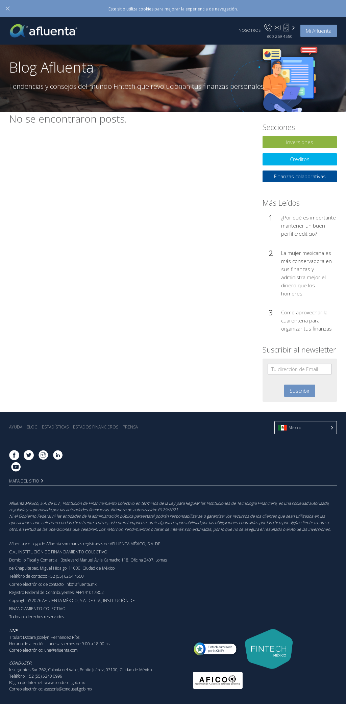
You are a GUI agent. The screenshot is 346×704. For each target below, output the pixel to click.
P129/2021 (168, 510)
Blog (32, 427)
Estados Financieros (95, 427)
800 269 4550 (280, 36)
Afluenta (48, 31)
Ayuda (15, 427)
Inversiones (299, 142)
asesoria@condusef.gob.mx (68, 689)
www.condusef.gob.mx (65, 682)
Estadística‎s (55, 427)
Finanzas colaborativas (300, 176)
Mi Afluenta (318, 30)
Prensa (130, 427)
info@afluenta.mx (81, 584)
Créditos (300, 159)
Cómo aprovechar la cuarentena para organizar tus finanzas (306, 320)
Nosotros (250, 30)
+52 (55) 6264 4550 (66, 576)
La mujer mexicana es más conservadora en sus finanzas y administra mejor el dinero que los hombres (306, 273)
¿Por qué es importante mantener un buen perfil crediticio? (308, 225)
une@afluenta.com (61, 650)
